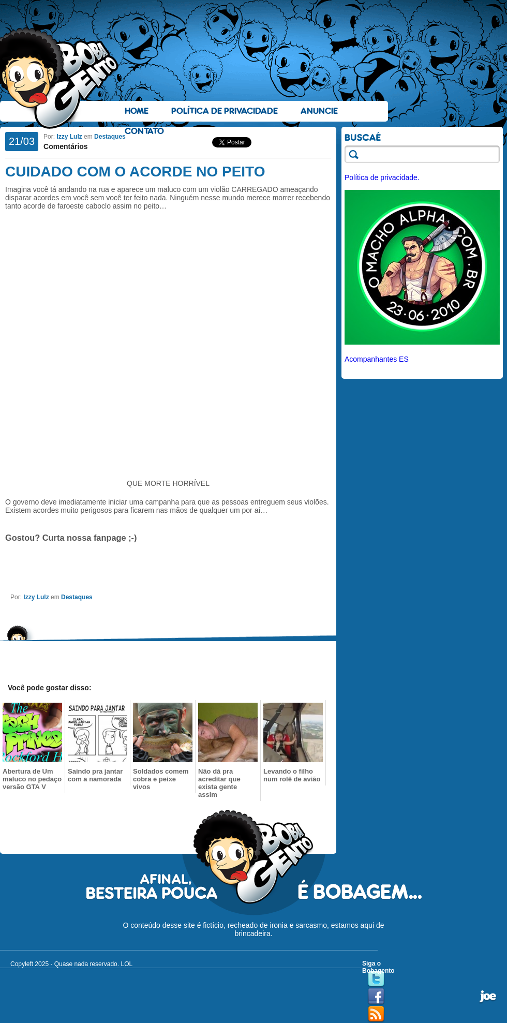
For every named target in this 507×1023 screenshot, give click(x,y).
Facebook (376, 996)
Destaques (110, 136)
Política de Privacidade (224, 111)
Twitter (376, 979)
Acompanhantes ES (377, 359)
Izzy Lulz (69, 136)
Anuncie (319, 111)
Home (136, 111)
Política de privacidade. (382, 177)
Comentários (65, 146)
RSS (376, 1014)
